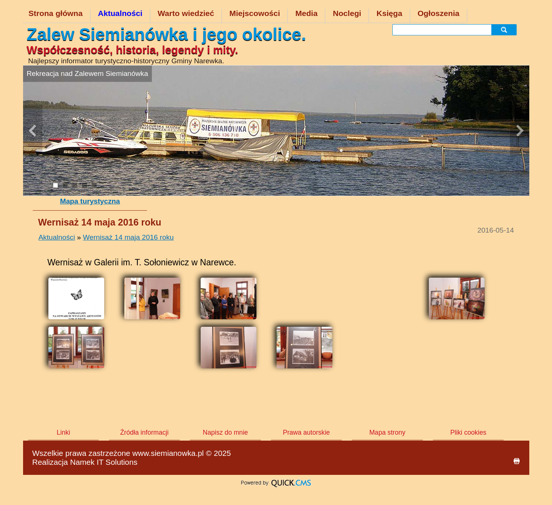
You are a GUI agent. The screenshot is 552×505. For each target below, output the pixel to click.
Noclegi (347, 13)
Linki (63, 432)
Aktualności (120, 13)
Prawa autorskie (306, 432)
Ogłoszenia (439, 13)
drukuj (517, 461)
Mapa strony (387, 432)
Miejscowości (254, 13)
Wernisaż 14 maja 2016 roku (128, 237)
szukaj (505, 29)
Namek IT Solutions (103, 462)
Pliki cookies (468, 432)
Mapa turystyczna (90, 201)
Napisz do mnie (225, 432)
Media (306, 13)
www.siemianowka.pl (168, 453)
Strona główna (56, 13)
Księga (389, 13)
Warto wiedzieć (186, 13)
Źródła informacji (144, 432)
